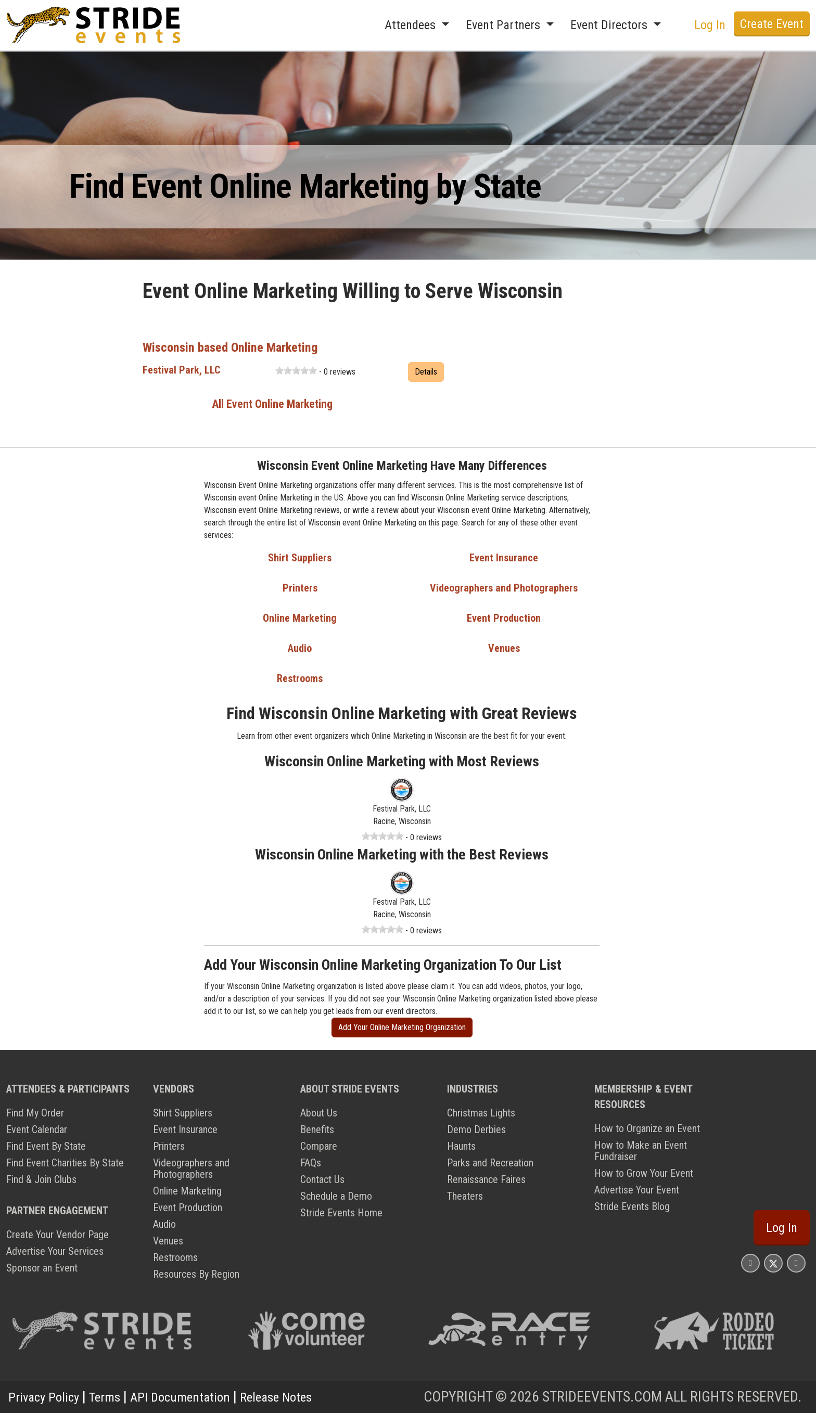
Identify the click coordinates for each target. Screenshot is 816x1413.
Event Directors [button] (610, 25)
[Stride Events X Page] (773, 1263)
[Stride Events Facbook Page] (750, 1263)
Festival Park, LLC (181, 370)
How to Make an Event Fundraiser (640, 1151)
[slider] (296, 370)
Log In (709, 25)
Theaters (465, 1196)
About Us (318, 1113)
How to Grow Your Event (643, 1173)
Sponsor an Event (42, 1268)
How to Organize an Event (647, 1128)
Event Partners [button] (504, 25)
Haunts (461, 1146)
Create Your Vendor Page (57, 1234)
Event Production (504, 618)
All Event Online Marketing (272, 403)
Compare (318, 1146)
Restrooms (300, 678)
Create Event (772, 24)
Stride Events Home (341, 1212)
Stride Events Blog (632, 1206)
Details (426, 372)
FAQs (310, 1163)
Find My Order (35, 1113)
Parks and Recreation (490, 1163)
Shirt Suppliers (300, 557)
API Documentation (197, 1396)
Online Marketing (300, 618)
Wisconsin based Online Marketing (242, 346)
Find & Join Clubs (41, 1179)
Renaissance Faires (486, 1179)
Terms (114, 1396)
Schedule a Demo (336, 1196)
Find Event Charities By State (65, 1163)
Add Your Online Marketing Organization (402, 1027)
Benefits (317, 1129)
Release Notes (304, 1396)
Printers (300, 588)
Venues (504, 648)
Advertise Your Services (55, 1251)
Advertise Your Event (636, 1190)
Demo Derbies (476, 1129)
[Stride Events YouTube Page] (796, 1263)
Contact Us (322, 1179)
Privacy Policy (47, 1396)
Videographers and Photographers (504, 588)
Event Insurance (503, 557)
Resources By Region (196, 1274)
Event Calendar (36, 1129)
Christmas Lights (481, 1113)
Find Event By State (46, 1146)
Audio (300, 648)
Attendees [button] (412, 25)
